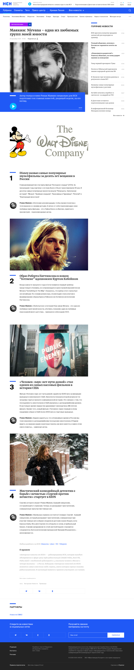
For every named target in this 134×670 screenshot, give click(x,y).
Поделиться (33, 39)
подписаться (116, 635)
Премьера (42, 584)
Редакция (13, 647)
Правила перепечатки (17, 665)
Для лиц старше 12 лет (35, 665)
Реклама (13, 654)
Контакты (13, 651)
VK (57, 544)
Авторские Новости (31, 584)
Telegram (63, 544)
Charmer (121, 665)
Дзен (52, 544)
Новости (45, 544)
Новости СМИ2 (16, 615)
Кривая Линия (57, 10)
